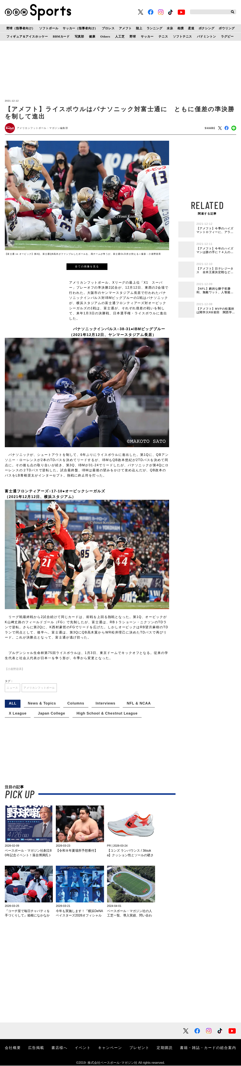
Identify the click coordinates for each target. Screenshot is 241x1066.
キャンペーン (110, 1048)
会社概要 (13, 1048)
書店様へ (59, 1048)
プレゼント (139, 1048)
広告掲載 (36, 1048)
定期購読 (165, 1048)
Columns (75, 704)
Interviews (105, 704)
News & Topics (42, 704)
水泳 (170, 28)
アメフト (125, 28)
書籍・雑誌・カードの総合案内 (208, 1048)
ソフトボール (48, 28)
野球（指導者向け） (20, 28)
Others (105, 36)
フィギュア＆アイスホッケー (27, 36)
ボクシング (206, 28)
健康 (92, 36)
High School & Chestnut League (107, 714)
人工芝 (120, 36)
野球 (133, 36)
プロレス (108, 28)
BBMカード (61, 36)
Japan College (51, 714)
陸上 (139, 28)
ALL (12, 704)
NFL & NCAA (139, 704)
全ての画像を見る (87, 266)
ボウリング (227, 28)
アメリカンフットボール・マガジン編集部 (42, 128)
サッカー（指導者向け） (80, 28)
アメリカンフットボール (41, 687)
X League (18, 714)
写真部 (79, 36)
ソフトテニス (182, 36)
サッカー (147, 36)
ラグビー (227, 36)
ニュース (13, 687)
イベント (83, 1048)
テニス (163, 36)
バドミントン (206, 36)
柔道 (191, 28)
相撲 (180, 28)
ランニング (154, 28)
